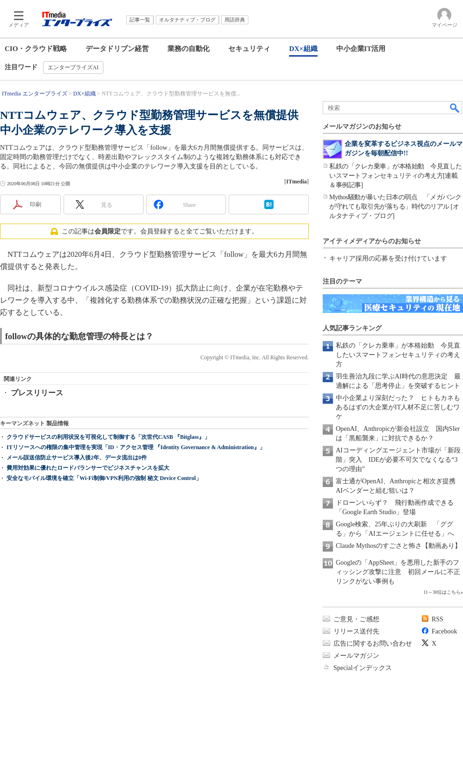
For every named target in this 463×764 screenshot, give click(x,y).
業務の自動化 (188, 48)
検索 (455, 107)
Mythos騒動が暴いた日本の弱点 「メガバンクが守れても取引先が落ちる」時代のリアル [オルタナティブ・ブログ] (395, 206)
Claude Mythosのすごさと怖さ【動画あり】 (398, 545)
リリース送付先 (356, 631)
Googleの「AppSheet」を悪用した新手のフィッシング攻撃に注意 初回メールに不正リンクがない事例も (398, 572)
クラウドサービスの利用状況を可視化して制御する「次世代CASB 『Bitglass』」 (108, 474)
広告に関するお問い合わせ (372, 643)
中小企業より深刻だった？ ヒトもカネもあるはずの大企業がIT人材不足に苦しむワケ (398, 407)
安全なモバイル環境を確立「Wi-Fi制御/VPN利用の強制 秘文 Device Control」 (104, 515)
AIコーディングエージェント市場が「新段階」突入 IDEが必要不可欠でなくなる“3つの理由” (398, 460)
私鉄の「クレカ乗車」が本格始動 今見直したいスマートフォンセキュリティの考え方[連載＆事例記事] (395, 176)
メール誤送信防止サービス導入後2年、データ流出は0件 (77, 495)
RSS (437, 619)
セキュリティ (249, 48)
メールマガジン (356, 655)
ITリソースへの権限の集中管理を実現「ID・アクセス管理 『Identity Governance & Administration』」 (136, 484)
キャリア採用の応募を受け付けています (388, 258)
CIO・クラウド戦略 (36, 48)
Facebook (444, 631)
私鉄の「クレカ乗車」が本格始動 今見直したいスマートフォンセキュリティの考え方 (398, 355)
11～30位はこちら (442, 592)
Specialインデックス (362, 667)
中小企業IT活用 (361, 48)
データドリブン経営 (117, 48)
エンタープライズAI (73, 67)
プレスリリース (37, 393)
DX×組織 (303, 48)
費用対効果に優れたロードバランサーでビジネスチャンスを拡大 (88, 505)
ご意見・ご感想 (356, 619)
